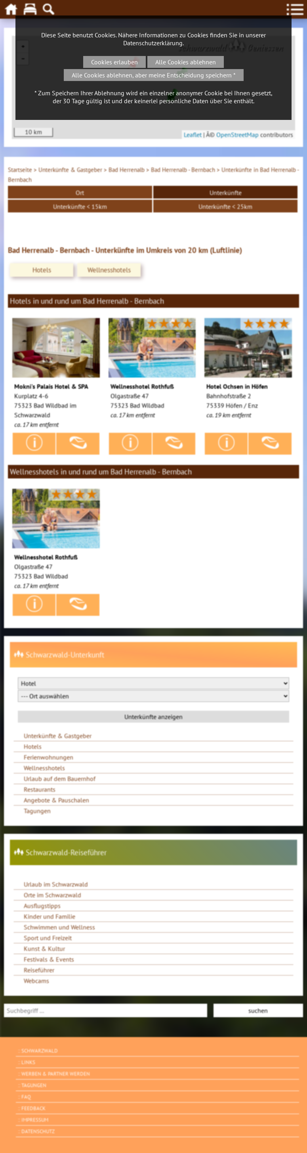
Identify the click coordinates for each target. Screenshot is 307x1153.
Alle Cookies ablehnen (185, 62)
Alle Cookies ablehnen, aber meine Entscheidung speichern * (154, 75)
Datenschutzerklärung (153, 43)
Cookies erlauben (114, 62)
